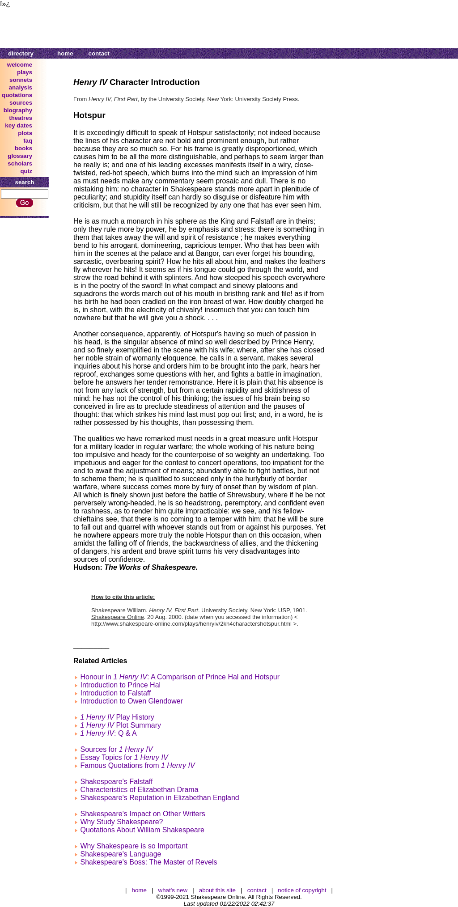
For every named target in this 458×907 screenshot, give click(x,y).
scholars (20, 163)
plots (25, 133)
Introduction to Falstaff (115, 693)
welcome (19, 64)
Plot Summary (120, 725)
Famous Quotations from (137, 765)
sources (20, 102)
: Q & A (108, 733)
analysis (21, 87)
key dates (18, 125)
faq (27, 140)
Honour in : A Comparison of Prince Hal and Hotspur (180, 677)
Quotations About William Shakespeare (142, 830)
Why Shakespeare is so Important (133, 846)
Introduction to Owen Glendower (131, 701)
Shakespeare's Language (120, 854)
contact (99, 53)
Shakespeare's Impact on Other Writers (142, 814)
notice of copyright (302, 890)
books (23, 148)
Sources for (116, 749)
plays (24, 72)
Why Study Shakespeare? (121, 822)
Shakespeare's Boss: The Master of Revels (148, 862)
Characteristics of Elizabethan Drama (139, 789)
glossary (20, 156)
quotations (17, 95)
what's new (173, 890)
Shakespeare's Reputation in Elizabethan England (159, 797)
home (65, 53)
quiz (26, 171)
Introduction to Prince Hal (120, 685)
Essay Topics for (124, 757)
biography (18, 110)
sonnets (20, 79)
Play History (117, 717)
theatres (20, 117)
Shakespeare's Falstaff (116, 781)
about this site (217, 890)
